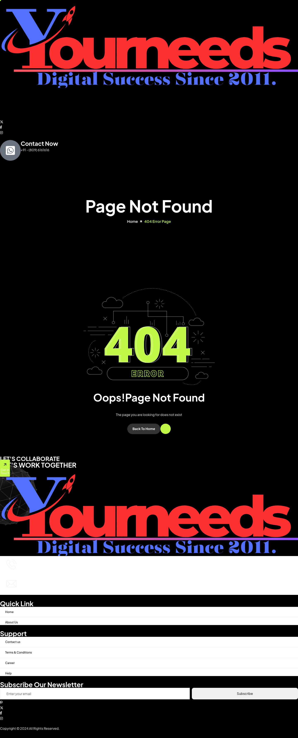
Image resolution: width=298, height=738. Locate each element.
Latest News (117, 103)
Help (8, 673)
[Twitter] (149, 121)
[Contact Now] (10, 150)
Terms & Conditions (18, 652)
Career (10, 663)
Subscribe (245, 693)
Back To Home (143, 429)
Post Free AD (69, 103)
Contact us (93, 103)
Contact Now (39, 143)
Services (45, 103)
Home (7, 103)
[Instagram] (149, 132)
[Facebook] (149, 127)
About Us (25, 103)
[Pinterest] (149, 702)
